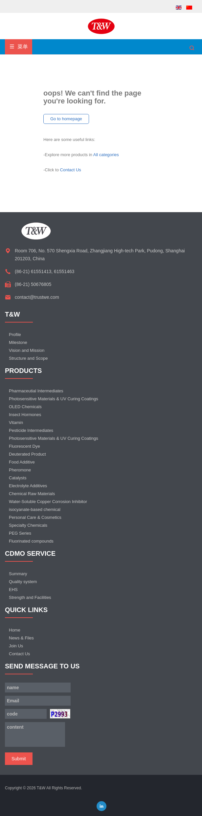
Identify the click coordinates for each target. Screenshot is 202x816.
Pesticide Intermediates (31, 430)
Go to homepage (66, 118)
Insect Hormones (25, 414)
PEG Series (20, 533)
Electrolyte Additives (28, 485)
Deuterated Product (27, 454)
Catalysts (17, 477)
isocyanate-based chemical (34, 509)
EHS (13, 589)
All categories (106, 154)
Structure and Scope (28, 358)
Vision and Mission (26, 350)
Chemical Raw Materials (32, 493)
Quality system (23, 581)
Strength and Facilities (30, 597)
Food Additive (22, 462)
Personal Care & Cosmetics (35, 517)
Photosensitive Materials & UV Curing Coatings (53, 398)
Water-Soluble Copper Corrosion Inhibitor (48, 501)
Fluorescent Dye (24, 446)
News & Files (21, 637)
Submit (18, 758)
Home (14, 630)
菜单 (18, 46)
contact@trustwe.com (37, 297)
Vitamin (16, 422)
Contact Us (70, 169)
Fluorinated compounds (31, 541)
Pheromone (20, 469)
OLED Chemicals (25, 406)
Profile (15, 334)
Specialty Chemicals (28, 525)
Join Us (16, 645)
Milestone (18, 342)
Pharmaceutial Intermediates (36, 390)
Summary (18, 573)
